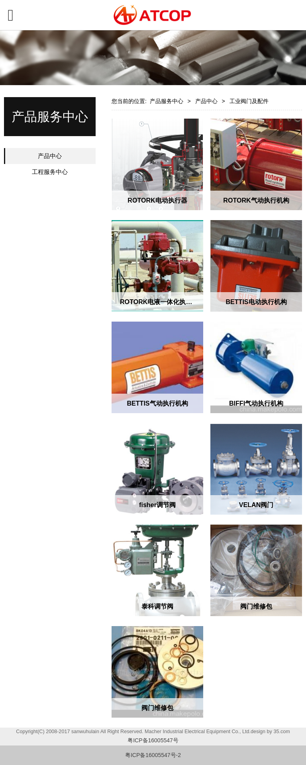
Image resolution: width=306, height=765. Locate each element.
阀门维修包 (256, 606)
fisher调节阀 (157, 504)
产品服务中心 (166, 101)
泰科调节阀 (157, 606)
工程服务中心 (50, 171)
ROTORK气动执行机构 (256, 200)
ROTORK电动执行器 (157, 200)
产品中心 (50, 155)
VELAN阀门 (256, 504)
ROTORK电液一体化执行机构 (162, 301)
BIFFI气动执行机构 (256, 403)
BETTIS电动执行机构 (256, 301)
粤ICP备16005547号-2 (153, 755)
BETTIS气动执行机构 (157, 403)
